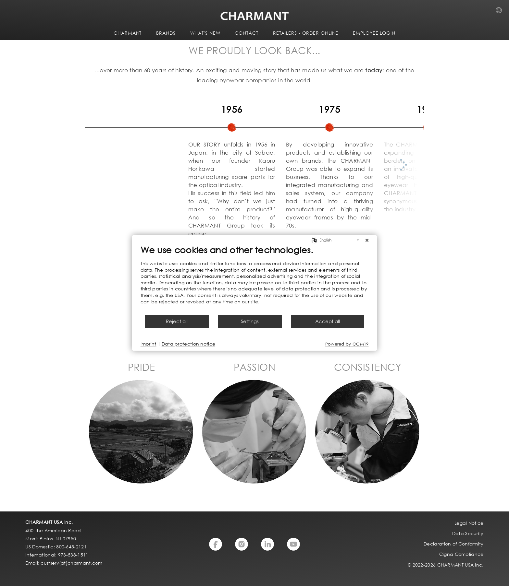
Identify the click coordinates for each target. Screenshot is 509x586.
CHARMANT (128, 33)
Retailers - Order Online (306, 33)
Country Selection (501, 12)
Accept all (327, 321)
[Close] (367, 240)
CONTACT (246, 33)
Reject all (177, 321)
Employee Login (374, 33)
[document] (255, 279)
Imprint (148, 344)
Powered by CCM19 (347, 344)
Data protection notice (189, 344)
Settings (250, 321)
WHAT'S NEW (205, 33)
